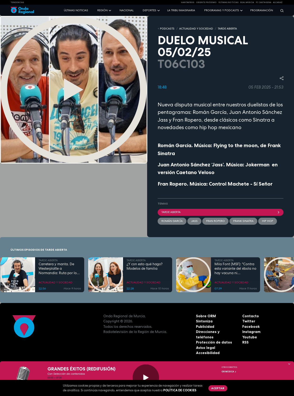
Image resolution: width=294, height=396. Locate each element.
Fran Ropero (215, 221)
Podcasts (167, 28)
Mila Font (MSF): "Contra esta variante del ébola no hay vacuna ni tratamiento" (235, 268)
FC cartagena (263, 2)
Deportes (149, 10)
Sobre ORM (206, 316)
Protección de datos (214, 342)
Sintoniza (204, 321)
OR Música (228, 371)
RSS (245, 342)
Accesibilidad (208, 353)
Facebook (251, 326)
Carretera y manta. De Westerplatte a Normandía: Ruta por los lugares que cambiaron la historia (59, 268)
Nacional (127, 10)
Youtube (249, 337)
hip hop (267, 221)
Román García (172, 221)
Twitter (248, 321)
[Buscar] (280, 10)
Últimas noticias (76, 10)
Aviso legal (205, 347)
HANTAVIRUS (187, 2)
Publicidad (205, 326)
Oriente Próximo (206, 2)
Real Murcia (247, 2)
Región (102, 10)
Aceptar (217, 388)
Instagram (251, 331)
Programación (261, 10)
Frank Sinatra (243, 221)
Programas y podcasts (221, 10)
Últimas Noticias (228, 2)
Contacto (250, 316)
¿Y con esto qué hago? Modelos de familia (145, 266)
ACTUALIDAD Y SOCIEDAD (196, 28)
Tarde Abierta (220, 212)
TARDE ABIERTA (227, 28)
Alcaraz (278, 2)
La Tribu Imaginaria (181, 10)
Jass (194, 221)
